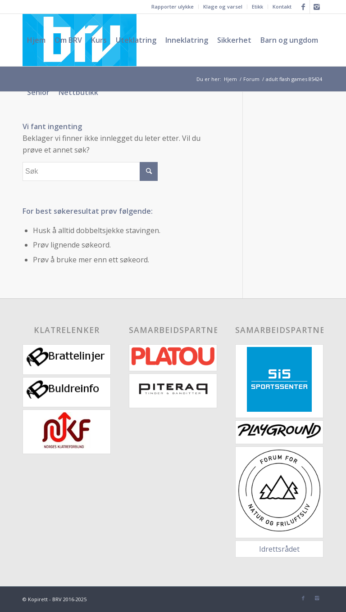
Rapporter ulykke (172, 6)
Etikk (257, 6)
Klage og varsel (222, 6)
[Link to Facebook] (303, 7)
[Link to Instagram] (316, 7)
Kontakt (282, 6)
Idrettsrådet (279, 549)
